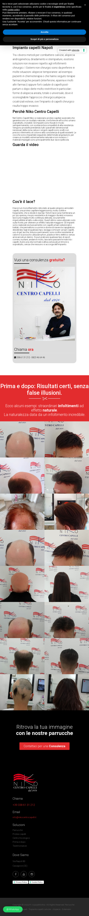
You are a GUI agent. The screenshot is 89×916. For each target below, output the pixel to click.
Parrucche (18, 830)
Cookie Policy (37, 882)
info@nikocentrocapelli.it (24, 817)
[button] (13, 909)
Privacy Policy (21, 882)
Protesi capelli (19, 834)
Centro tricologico (21, 838)
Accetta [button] (44, 32)
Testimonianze (20, 846)
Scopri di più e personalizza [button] (44, 39)
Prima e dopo (19, 842)
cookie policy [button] (13, 9)
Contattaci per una (44, 746)
